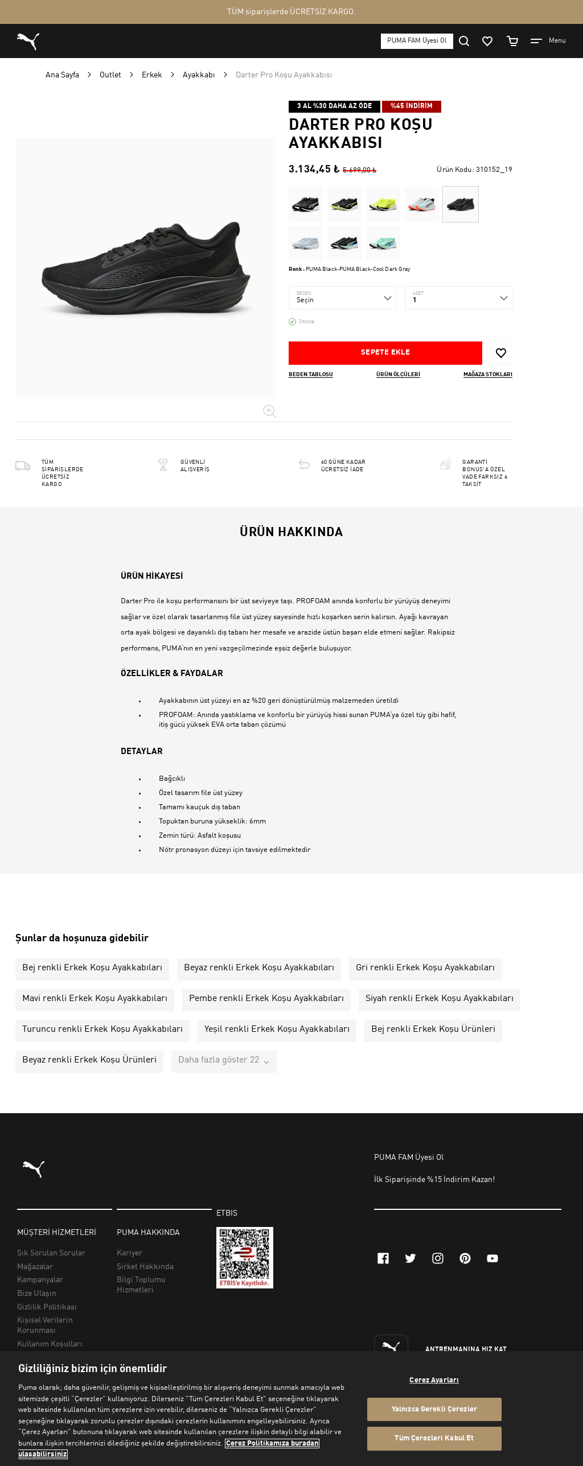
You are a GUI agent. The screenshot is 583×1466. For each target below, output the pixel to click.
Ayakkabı (199, 75)
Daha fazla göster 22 (218, 1060)
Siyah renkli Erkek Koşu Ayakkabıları (440, 998)
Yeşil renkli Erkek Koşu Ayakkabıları (277, 1029)
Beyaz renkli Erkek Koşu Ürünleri (89, 1060)
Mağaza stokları (487, 374)
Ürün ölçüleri (398, 374)
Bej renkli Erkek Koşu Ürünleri (433, 1029)
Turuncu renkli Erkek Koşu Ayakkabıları (102, 1029)
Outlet (110, 75)
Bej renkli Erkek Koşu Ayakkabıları (92, 968)
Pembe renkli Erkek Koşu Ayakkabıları (266, 998)
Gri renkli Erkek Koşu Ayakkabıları (425, 968)
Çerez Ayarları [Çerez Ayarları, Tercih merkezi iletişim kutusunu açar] (434, 1380)
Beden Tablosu (311, 374)
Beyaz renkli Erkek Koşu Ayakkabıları (259, 968)
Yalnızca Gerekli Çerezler (434, 1409)
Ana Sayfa (62, 75)
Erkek (152, 75)
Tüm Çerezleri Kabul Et (434, 1439)
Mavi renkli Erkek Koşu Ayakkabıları (94, 998)
